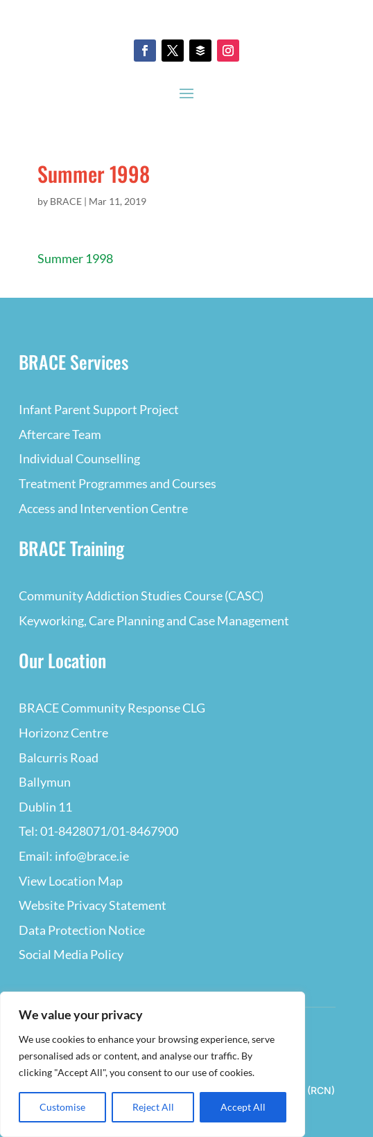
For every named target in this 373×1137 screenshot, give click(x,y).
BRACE (66, 201)
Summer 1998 (75, 258)
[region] (152, 1064)
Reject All (153, 1107)
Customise (62, 1107)
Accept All (243, 1107)
